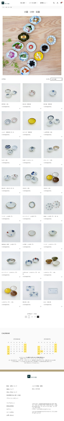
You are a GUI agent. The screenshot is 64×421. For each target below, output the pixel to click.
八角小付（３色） (47, 188)
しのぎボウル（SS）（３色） (50, 272)
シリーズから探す (32, 2)
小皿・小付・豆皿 (8, 7)
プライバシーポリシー (12, 398)
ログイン (9, 409)
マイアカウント (11, 403)
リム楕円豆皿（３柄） (48, 132)
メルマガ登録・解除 (37, 386)
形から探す (22, 2)
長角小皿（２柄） (26, 302)
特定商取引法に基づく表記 (14, 395)
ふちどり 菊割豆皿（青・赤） (8, 132)
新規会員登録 (10, 406)
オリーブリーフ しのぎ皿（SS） (30, 216)
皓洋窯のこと (43, 2)
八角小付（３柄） (26, 188)
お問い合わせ (10, 415)
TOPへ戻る (32, 371)
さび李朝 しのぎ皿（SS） (28, 244)
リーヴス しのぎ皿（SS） (7, 216)
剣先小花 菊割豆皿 (27, 104)
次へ (38, 317)
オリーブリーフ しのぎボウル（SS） (10, 272)
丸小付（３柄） (5, 160)
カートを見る (10, 412)
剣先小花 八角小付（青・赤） (8, 188)
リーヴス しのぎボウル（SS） (50, 244)
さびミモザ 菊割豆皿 (27, 132)
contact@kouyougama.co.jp (44, 409)
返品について (10, 389)
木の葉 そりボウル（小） (28, 160)
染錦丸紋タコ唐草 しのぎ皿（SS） (9, 244)
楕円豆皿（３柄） (5, 104)
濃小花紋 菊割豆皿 (48, 104)
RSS (33, 389)
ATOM (38, 389)
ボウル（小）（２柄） (48, 160)
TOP (3, 7)
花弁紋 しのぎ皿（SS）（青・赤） (51, 216)
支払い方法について (12, 392)
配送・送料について (12, 386)
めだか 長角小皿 (47, 302)
